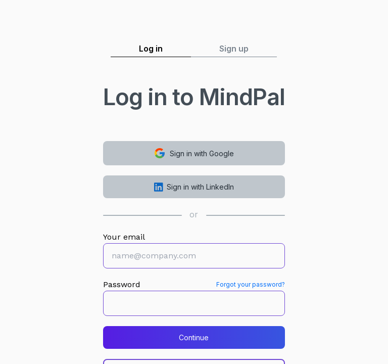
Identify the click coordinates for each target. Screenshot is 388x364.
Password (121, 284)
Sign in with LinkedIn (194, 187)
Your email (124, 237)
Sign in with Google (194, 153)
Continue (194, 337)
